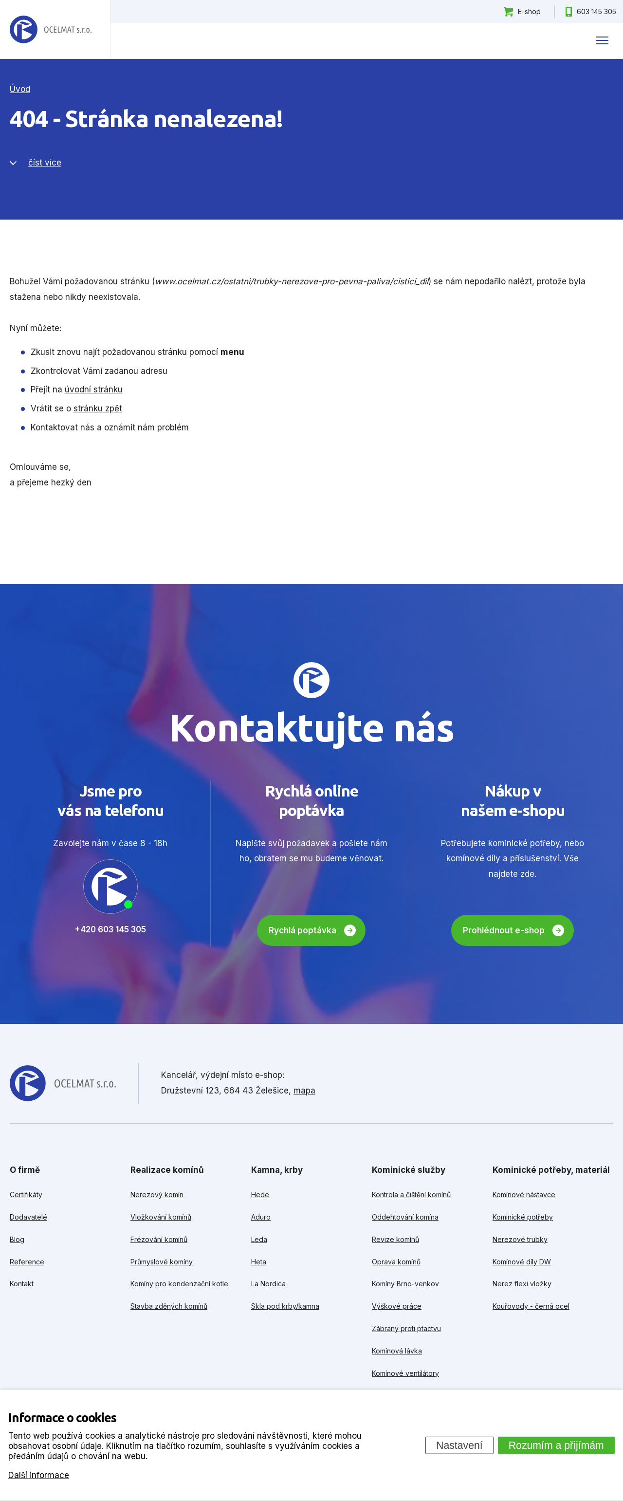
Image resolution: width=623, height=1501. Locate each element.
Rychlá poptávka (302, 930)
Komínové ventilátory (405, 1373)
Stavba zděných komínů (168, 1306)
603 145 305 (596, 11)
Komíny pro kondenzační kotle (179, 1283)
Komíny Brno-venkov (405, 1283)
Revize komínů (395, 1239)
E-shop (529, 11)
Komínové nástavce (524, 1194)
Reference (27, 1262)
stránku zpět (97, 408)
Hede (260, 1194)
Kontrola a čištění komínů (411, 1194)
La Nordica (268, 1283)
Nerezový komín (156, 1194)
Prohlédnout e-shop (504, 930)
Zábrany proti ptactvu (406, 1328)
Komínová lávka (397, 1351)
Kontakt (22, 1283)
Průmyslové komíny (161, 1262)
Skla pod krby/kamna (285, 1306)
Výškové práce (396, 1306)
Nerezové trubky (520, 1239)
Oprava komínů (396, 1262)
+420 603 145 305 (110, 929)
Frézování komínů (158, 1239)
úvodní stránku (94, 389)
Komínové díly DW (522, 1262)
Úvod (20, 89)
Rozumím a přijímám (556, 1445)
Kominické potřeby (523, 1217)
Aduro (261, 1217)
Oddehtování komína (405, 1217)
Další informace (38, 1475)
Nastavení (459, 1445)
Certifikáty (26, 1194)
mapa (304, 1090)
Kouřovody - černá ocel (531, 1306)
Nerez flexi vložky (522, 1283)
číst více (44, 162)
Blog (17, 1239)
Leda (259, 1239)
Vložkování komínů (160, 1217)
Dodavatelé (28, 1217)
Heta (258, 1262)
